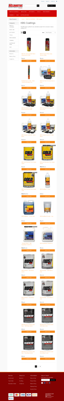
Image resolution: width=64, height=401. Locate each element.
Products (42, 1)
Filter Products (13, 19)
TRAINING (11, 15)
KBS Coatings (39, 19)
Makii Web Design (48, 397)
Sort (43, 32)
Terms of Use (33, 378)
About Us (47, 1)
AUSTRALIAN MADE (25, 15)
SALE (17, 15)
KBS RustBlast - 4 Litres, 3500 (28, 216)
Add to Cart (29, 60)
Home (23, 19)
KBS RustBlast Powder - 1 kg (46, 216)
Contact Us (53, 1)
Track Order (10, 380)
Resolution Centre (12, 383)
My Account (10, 378)
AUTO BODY (32, 11)
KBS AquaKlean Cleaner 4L (46, 243)
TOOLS (39, 11)
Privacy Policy (33, 380)
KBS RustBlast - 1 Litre (45, 189)
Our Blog (21, 380)
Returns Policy (12, 56)
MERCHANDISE (46, 11)
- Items (50, 5)
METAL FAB (24, 11)
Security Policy (33, 389)
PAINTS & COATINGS (14, 11)
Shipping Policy (33, 386)
